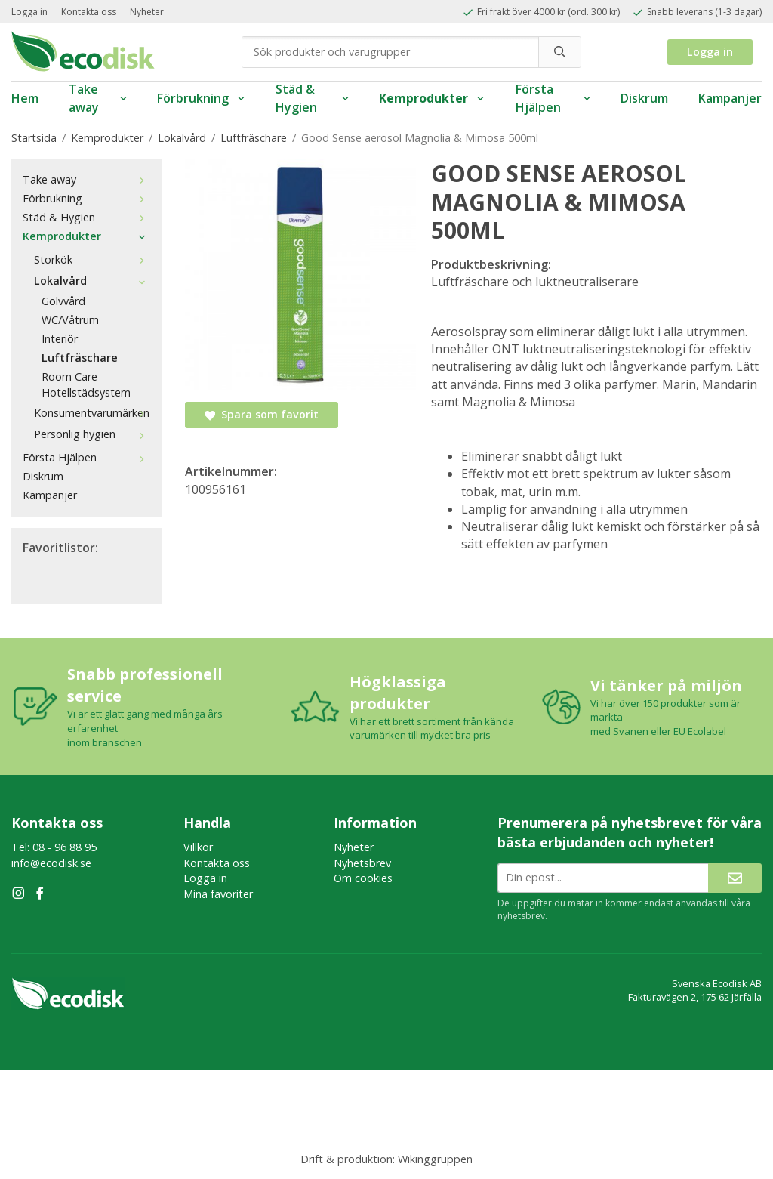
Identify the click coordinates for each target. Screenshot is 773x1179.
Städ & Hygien (312, 99)
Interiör (60, 339)
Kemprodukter (432, 98)
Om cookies (363, 878)
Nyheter (147, 11)
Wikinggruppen (435, 1159)
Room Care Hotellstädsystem (86, 384)
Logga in (29, 11)
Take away (98, 99)
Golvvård (63, 301)
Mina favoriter (218, 894)
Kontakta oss (88, 11)
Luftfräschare (80, 357)
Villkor (198, 847)
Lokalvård (92, 280)
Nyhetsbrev (362, 863)
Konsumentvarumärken (92, 413)
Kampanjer (730, 98)
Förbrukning (201, 98)
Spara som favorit (262, 414)
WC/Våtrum (70, 320)
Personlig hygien (92, 434)
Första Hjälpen (553, 99)
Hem (24, 98)
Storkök (92, 259)
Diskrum (644, 98)
